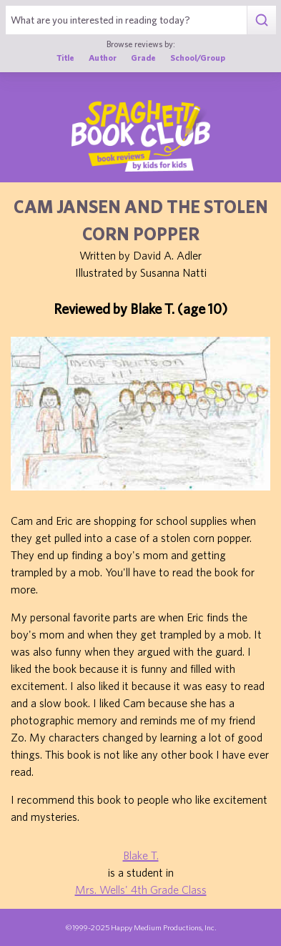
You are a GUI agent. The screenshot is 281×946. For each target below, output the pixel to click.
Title (65, 57)
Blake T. (141, 855)
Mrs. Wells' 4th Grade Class (141, 889)
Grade (143, 57)
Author (103, 57)
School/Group (197, 57)
